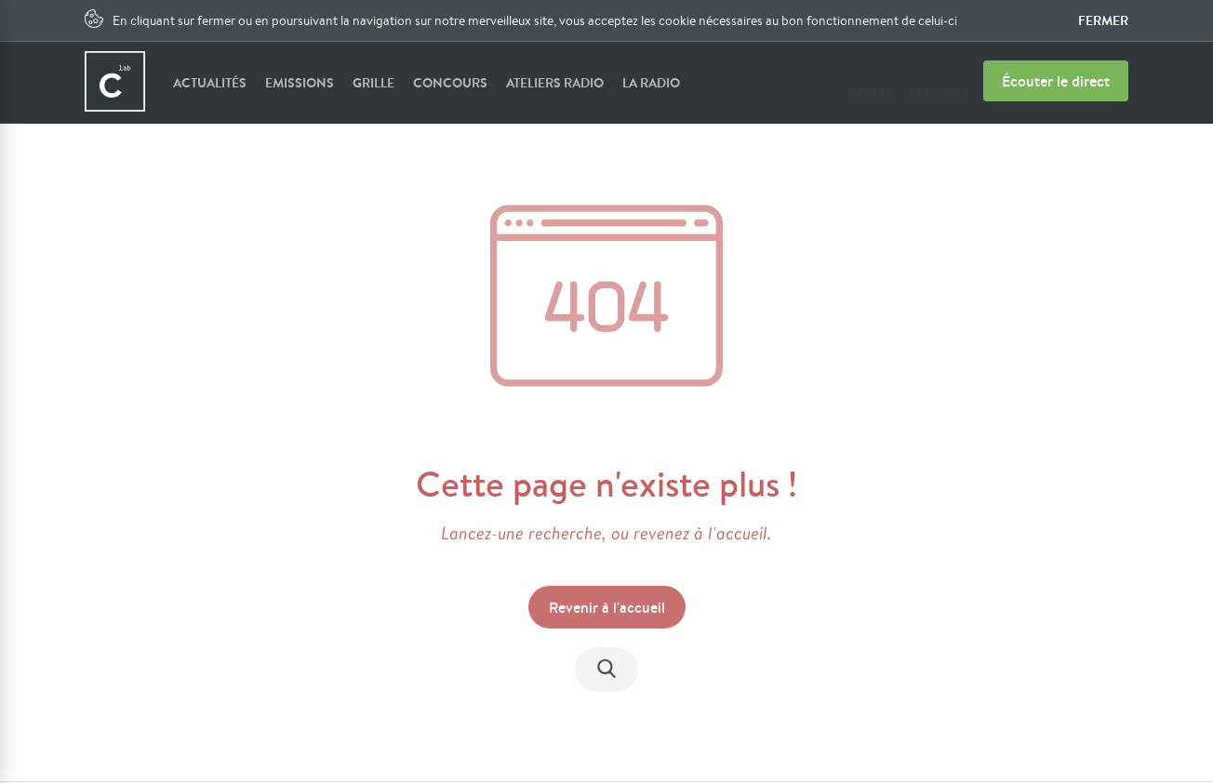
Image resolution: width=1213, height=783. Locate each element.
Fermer (1103, 20)
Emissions (299, 82)
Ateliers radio (555, 82)
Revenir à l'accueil (607, 609)
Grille (373, 82)
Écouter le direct (1056, 81)
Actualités (210, 82)
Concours (450, 82)
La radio (651, 82)
